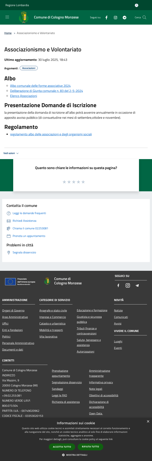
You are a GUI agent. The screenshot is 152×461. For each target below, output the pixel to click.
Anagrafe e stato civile (53, 310)
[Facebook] (105, 17)
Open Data (96, 413)
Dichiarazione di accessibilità (99, 404)
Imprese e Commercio (52, 317)
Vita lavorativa (48, 336)
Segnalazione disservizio (67, 382)
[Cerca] (144, 17)
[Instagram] (114, 17)
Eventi (118, 348)
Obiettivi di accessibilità (103, 395)
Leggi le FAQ (59, 395)
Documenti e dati (12, 349)
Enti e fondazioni (12, 330)
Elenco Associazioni (23, 95)
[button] (76, 455)
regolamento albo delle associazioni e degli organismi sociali (51, 134)
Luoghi (118, 341)
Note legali (95, 389)
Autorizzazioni (85, 351)
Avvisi (117, 323)
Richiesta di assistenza (66, 402)
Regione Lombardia (17, 5)
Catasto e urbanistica (52, 323)
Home (8, 33)
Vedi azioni (11, 153)
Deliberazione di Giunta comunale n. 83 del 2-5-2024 (46, 90)
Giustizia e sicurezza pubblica (89, 319)
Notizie (118, 310)
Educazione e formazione (92, 310)
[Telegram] (123, 17)
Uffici (5, 323)
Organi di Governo (13, 310)
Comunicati (121, 317)
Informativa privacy (101, 382)
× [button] (148, 421)
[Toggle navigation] (7, 17)
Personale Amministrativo (18, 343)
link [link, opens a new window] (111, 439)
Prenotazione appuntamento (61, 373)
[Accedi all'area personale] (137, 5)
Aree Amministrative (15, 317)
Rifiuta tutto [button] (90, 446)
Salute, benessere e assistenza (89, 342)
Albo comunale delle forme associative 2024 (40, 85)
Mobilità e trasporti (51, 330)
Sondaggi (57, 389)
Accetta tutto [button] (62, 446)
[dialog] (76, 439)
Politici (6, 336)
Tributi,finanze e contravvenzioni (87, 331)
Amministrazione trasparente (99, 373)
